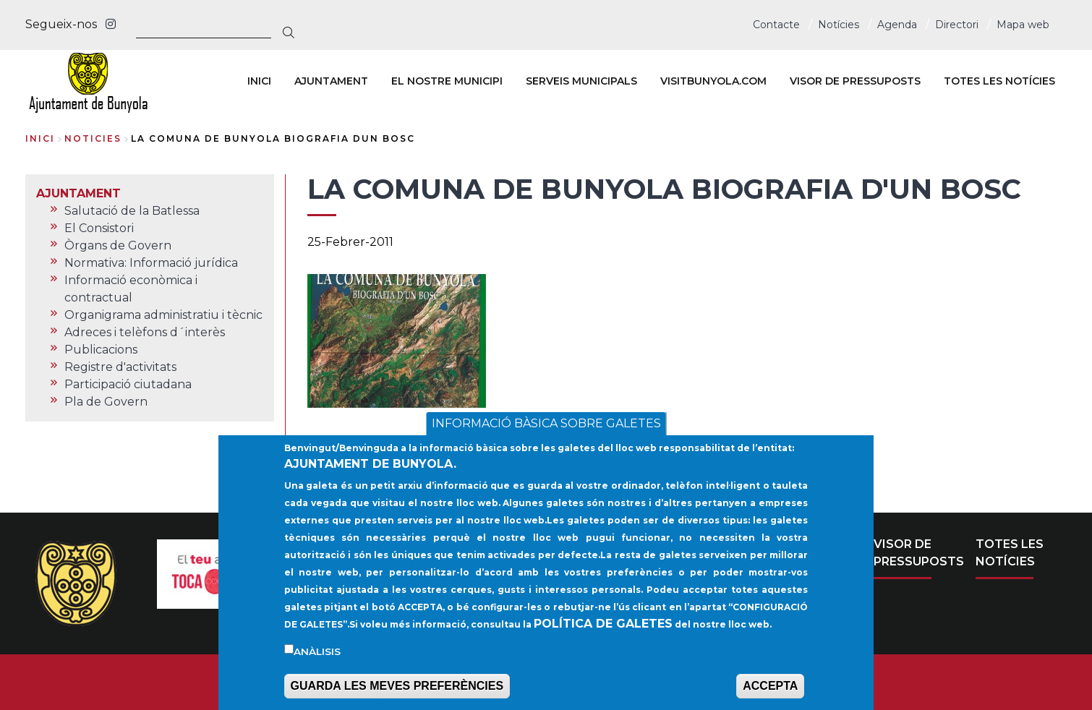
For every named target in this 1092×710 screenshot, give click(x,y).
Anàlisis (317, 665)
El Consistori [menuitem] (99, 228)
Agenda (897, 24)
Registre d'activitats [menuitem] (120, 367)
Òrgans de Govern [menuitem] (117, 245)
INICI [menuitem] (259, 80)
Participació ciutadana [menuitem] (128, 384)
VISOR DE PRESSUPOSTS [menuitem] (855, 80)
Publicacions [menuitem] (100, 349)
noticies (92, 138)
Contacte (776, 24)
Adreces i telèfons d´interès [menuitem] (144, 332)
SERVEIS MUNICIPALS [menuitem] (581, 80)
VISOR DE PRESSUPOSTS (919, 552)
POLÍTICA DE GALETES (603, 637)
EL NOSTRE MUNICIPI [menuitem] (447, 80)
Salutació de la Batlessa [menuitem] (132, 211)
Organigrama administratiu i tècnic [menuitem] (163, 315)
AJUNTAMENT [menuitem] (331, 80)
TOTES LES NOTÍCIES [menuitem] (999, 80)
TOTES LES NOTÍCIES (1010, 552)
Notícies (838, 24)
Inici (40, 138)
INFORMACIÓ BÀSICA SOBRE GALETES (546, 438)
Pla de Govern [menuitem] (106, 402)
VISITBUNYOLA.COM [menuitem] (713, 80)
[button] (396, 341)
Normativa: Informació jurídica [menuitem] (151, 263)
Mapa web (1023, 24)
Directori (956, 24)
